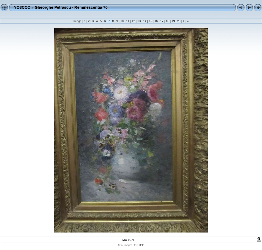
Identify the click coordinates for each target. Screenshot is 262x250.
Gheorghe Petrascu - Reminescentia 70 (71, 7)
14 (144, 21)
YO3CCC (22, 7)
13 (138, 21)
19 (173, 21)
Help (141, 244)
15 (150, 21)
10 (122, 21)
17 (161, 21)
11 (127, 21)
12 (133, 21)
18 (167, 21)
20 (178, 21)
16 (156, 21)
